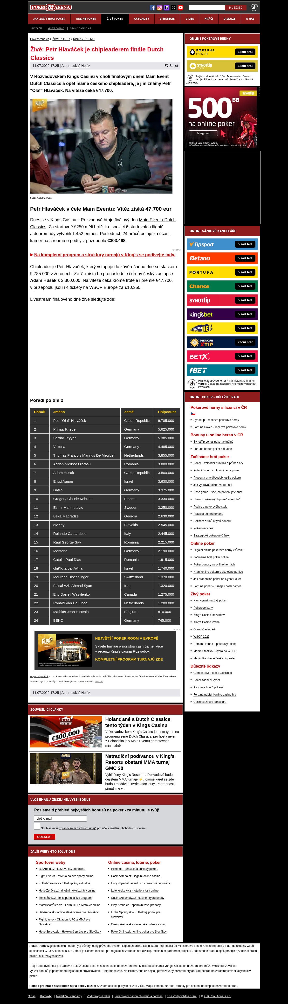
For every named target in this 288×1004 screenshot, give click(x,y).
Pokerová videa (203, 528)
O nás (31, 996)
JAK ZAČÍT (36, 28)
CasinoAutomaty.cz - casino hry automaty (138, 897)
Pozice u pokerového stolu (210, 506)
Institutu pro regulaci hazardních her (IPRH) (123, 951)
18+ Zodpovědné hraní (182, 996)
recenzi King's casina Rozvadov (123, 651)
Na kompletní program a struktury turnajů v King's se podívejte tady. (104, 254)
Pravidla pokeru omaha (208, 514)
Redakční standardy (69, 996)
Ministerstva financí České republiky (201, 946)
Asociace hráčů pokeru (208, 687)
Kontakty (46, 996)
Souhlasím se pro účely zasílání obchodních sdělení (93, 828)
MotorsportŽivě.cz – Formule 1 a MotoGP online (69, 905)
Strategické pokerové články (211, 535)
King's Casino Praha (206, 622)
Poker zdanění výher (206, 680)
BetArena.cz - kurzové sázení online (62, 869)
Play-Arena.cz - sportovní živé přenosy (136, 905)
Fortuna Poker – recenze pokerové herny (219, 427)
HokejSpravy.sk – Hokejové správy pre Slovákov (70, 931)
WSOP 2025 (201, 636)
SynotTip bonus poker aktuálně (213, 441)
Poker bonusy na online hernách (214, 564)
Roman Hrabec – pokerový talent (214, 644)
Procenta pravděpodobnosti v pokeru (217, 477)
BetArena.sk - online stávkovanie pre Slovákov (68, 912)
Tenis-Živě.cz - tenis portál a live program (65, 897)
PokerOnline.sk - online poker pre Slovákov (139, 931)
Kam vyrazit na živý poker (209, 600)
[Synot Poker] (221, 146)
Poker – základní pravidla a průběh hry (218, 463)
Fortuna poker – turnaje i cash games (217, 586)
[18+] (254, 7)
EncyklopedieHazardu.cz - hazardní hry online (140, 883)
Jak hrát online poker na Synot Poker (217, 579)
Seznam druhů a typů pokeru (212, 521)
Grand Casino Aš (80, 28)
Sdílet (171, 66)
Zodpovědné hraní (203, 951)
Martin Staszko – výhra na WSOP (215, 651)
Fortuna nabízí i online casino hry (214, 694)
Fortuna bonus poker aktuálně (212, 449)
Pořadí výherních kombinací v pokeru (217, 470)
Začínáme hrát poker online (211, 557)
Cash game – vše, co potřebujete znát (217, 492)
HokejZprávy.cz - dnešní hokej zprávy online (67, 890)
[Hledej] (207, 7)
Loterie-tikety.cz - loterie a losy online (135, 890)
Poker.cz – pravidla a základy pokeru (134, 869)
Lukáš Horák (80, 66)
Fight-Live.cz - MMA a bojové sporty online (66, 876)
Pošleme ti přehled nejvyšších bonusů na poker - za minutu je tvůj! (96, 810)
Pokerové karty (203, 607)
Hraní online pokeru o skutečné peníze (218, 571)
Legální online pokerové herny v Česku (218, 550)
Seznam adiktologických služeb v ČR (120, 986)
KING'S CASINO (56, 28)
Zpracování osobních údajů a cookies (139, 996)
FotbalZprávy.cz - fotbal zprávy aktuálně (64, 883)
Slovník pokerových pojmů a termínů (216, 499)
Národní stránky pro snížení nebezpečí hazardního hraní (201, 986)
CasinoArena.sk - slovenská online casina (138, 924)
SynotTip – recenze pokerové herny (216, 420)
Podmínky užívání (98, 996)
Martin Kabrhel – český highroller (214, 658)
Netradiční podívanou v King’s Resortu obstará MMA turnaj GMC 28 (140, 762)
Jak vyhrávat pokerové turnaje (212, 485)
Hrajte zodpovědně (39, 676)
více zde (99, 681)
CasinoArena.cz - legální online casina (135, 876)
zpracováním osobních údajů (77, 828)
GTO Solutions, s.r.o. (217, 996)
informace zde (113, 971)
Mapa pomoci (154, 986)
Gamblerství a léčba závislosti (212, 673)
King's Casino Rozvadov (209, 615)
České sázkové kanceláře (209, 702)
